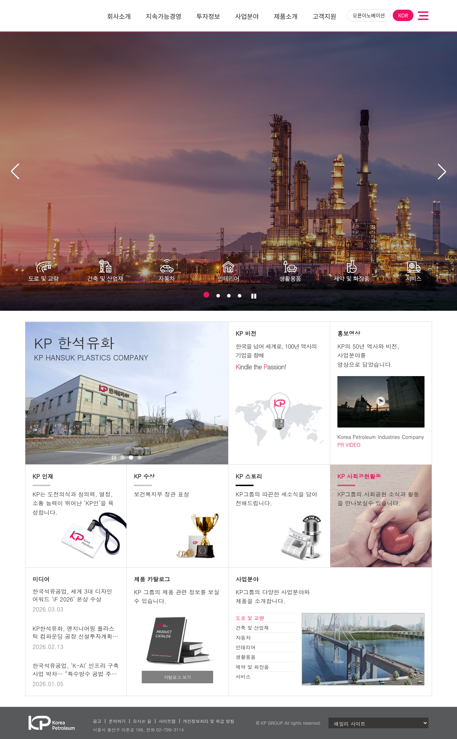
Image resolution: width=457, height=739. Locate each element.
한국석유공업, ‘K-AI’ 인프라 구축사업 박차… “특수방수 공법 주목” (75, 673)
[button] (442, 171)
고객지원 (324, 16)
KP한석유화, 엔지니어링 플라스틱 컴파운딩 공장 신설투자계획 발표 (73, 636)
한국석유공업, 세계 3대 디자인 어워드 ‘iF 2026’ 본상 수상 (72, 595)
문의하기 (117, 721)
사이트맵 (167, 721)
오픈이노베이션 (369, 15)
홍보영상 (348, 333)
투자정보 (208, 16)
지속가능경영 (163, 16)
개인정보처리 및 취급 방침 (208, 721)
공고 (97, 721)
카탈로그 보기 (177, 677)
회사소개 (119, 16)
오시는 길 (142, 721)
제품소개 (285, 16)
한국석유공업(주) (52, 16)
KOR (403, 15)
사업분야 (247, 16)
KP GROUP (272, 723)
